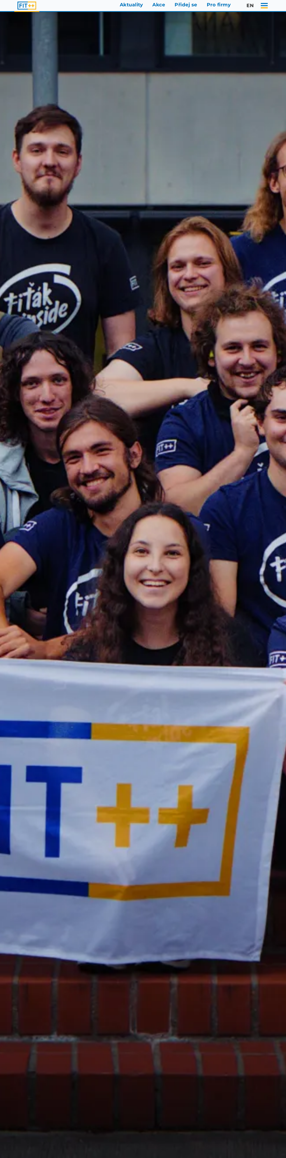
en (247, 5)
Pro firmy (219, 5)
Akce (158, 5)
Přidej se (186, 5)
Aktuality (131, 5)
